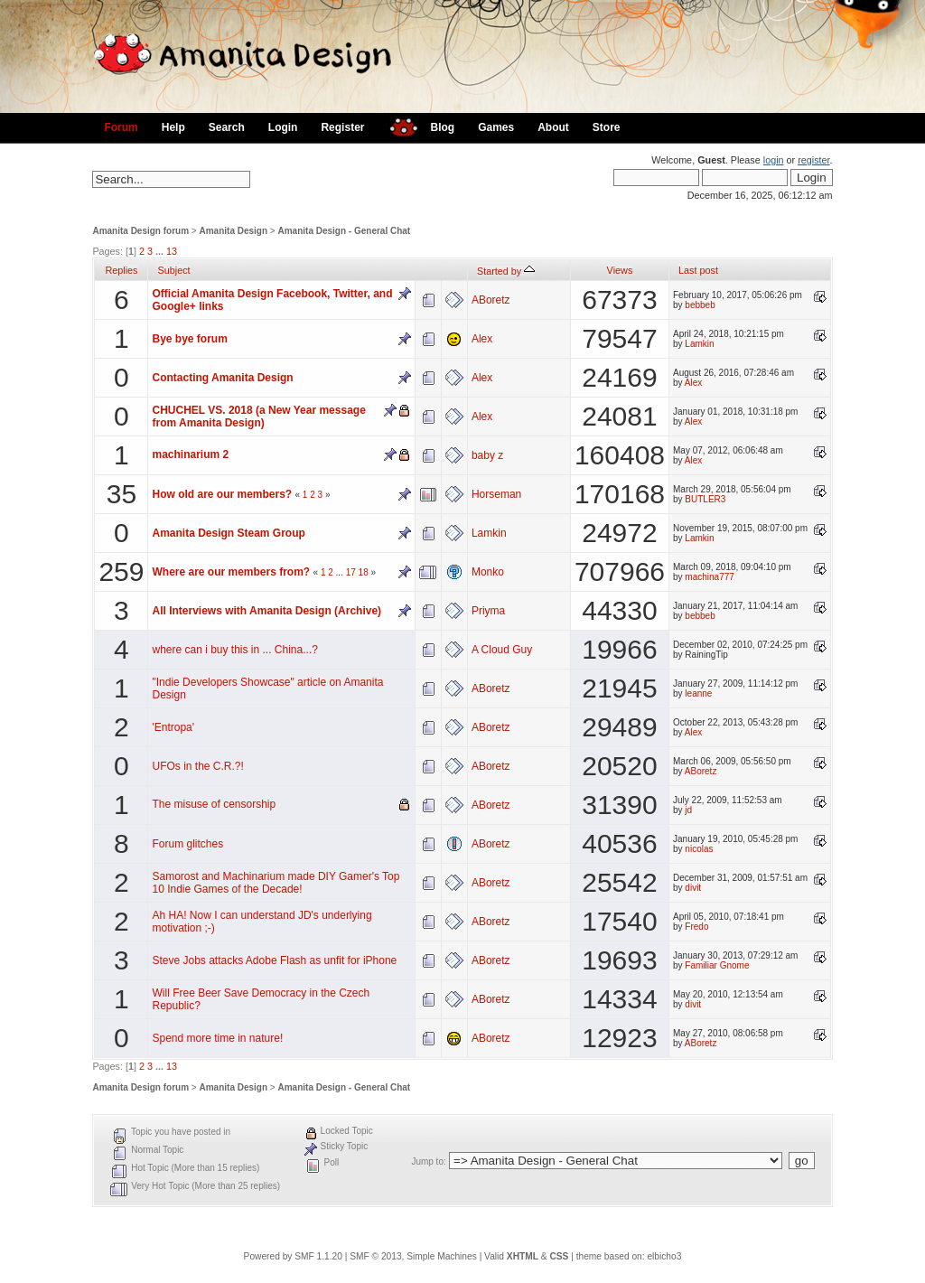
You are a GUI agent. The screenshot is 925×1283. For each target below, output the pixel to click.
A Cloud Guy (502, 649)
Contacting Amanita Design (222, 377)
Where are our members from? (231, 572)
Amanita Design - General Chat (343, 231)
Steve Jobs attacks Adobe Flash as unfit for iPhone (274, 960)
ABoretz (491, 300)
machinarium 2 (190, 454)
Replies (121, 270)
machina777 (709, 577)
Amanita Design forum (140, 231)
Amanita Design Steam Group (228, 533)
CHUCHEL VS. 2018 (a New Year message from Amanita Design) (258, 416)
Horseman (496, 494)
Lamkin (699, 344)
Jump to (427, 1161)
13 (171, 251)
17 (351, 572)
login (773, 160)
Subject (173, 270)
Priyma (488, 610)
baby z (487, 455)
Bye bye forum (189, 338)
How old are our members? (222, 494)
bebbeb (700, 305)
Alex (482, 338)
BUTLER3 (705, 499)
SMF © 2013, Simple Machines (413, 1256)
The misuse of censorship (214, 804)
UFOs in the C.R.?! (197, 766)
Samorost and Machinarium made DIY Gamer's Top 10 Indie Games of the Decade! (275, 882)
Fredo (696, 927)
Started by (506, 271)
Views (620, 270)
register (813, 160)
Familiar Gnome (717, 965)
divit (693, 888)
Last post (698, 270)
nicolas (699, 849)
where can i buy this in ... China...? (234, 649)
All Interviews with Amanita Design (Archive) (266, 610)
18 (364, 572)
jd (688, 810)
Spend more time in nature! (217, 1038)
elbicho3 (664, 1256)
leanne (698, 693)
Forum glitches (187, 844)
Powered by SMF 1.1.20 (293, 1256)
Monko (488, 572)
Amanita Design (234, 231)
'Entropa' (173, 727)
